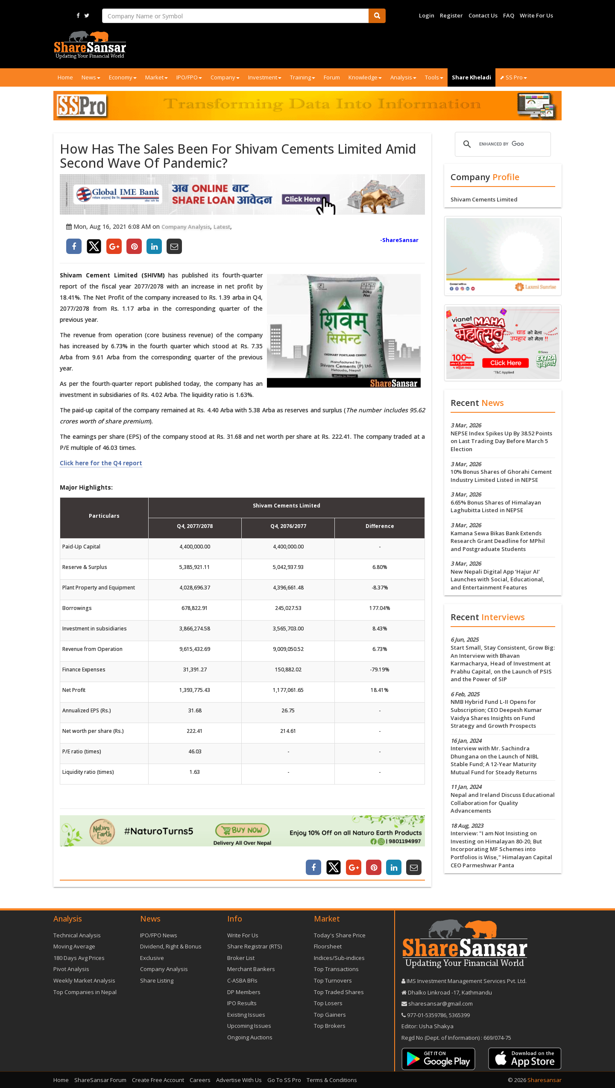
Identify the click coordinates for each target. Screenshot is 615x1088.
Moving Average (74, 946)
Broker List (241, 958)
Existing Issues (246, 1014)
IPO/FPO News (158, 935)
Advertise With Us (239, 1080)
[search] (501, 144)
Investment (264, 77)
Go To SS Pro (284, 1080)
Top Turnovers (333, 980)
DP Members (244, 992)
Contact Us (483, 15)
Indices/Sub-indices (339, 958)
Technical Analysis (77, 935)
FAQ (508, 15)
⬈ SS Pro (513, 77)
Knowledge (365, 77)
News (91, 77)
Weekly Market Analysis (84, 980)
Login (426, 15)
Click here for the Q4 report (101, 463)
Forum (332, 77)
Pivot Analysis (71, 969)
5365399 (459, 1015)
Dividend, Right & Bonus (171, 946)
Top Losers (328, 1003)
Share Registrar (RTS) (254, 946)
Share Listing (156, 980)
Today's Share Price (340, 935)
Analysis (403, 77)
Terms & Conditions (332, 1080)
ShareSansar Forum (100, 1080)
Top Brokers (330, 1026)
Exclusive (152, 958)
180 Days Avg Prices (79, 958)
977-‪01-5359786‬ (426, 1015)
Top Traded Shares (339, 992)
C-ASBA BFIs (242, 980)
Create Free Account (158, 1080)
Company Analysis (185, 226)
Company (225, 77)
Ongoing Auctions (249, 1037)
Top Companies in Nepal (85, 992)
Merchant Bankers (251, 969)
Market (156, 77)
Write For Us (536, 15)
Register (451, 15)
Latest (222, 226)
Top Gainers (330, 1014)
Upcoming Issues (249, 1026)
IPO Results (242, 1003)
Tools (434, 77)
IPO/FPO (189, 77)
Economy (123, 77)
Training (302, 77)
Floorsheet (328, 946)
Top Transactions (336, 969)
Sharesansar (544, 1080)
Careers (200, 1080)
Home (65, 77)
